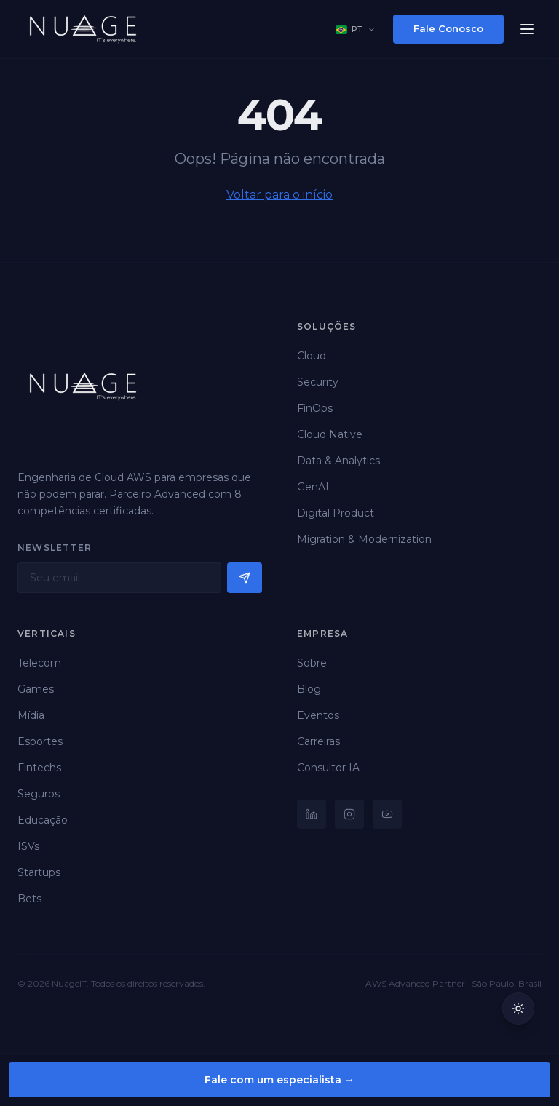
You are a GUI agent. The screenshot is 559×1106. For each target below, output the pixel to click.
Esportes (40, 741)
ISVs (28, 846)
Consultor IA (328, 767)
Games (35, 689)
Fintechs (39, 767)
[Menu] (527, 29)
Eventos (318, 715)
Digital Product (335, 513)
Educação (42, 820)
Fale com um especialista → (279, 1079)
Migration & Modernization (364, 539)
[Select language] (355, 29)
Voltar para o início (279, 195)
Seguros (38, 793)
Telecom (39, 662)
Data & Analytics (338, 460)
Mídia (30, 715)
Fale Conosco (448, 28)
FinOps (315, 408)
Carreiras (318, 741)
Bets (29, 898)
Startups (38, 872)
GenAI (313, 486)
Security (317, 382)
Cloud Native (329, 434)
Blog (309, 689)
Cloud (311, 355)
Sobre (312, 662)
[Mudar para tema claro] (518, 1008)
